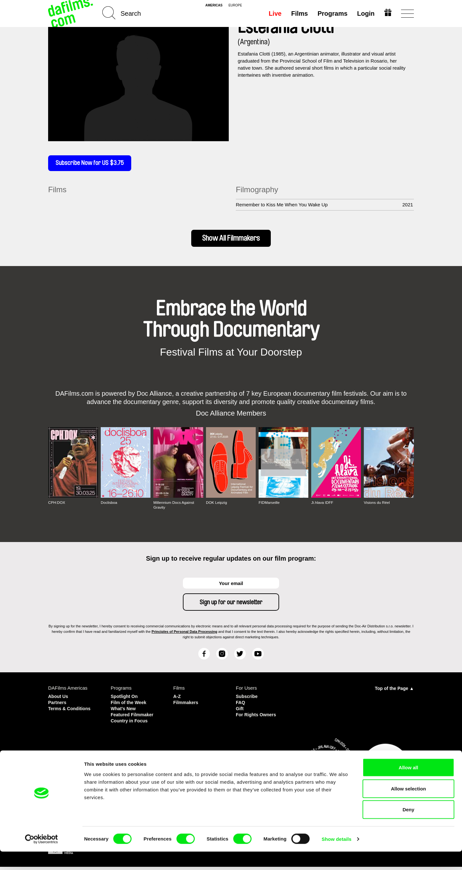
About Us (59, 701)
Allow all (408, 785)
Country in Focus (130, 724)
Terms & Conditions (70, 712)
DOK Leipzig (216, 507)
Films (298, 13)
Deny (409, 828)
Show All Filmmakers (231, 241)
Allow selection (408, 807)
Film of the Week (130, 707)
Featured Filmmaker (134, 718)
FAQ (241, 707)
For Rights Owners (257, 718)
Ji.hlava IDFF (322, 507)
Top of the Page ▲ (394, 693)
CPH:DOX (57, 507)
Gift (240, 712)
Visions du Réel (377, 507)
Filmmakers (186, 707)
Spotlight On (125, 701)
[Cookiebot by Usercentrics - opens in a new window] (41, 857)
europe (235, 5)
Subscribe (247, 701)
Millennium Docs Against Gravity (174, 509)
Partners (58, 707)
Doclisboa (109, 507)
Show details (337, 857)
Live (274, 13)
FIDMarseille (269, 507)
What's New (124, 712)
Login (365, 13)
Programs (331, 13)
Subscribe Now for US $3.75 (93, 164)
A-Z (177, 701)
